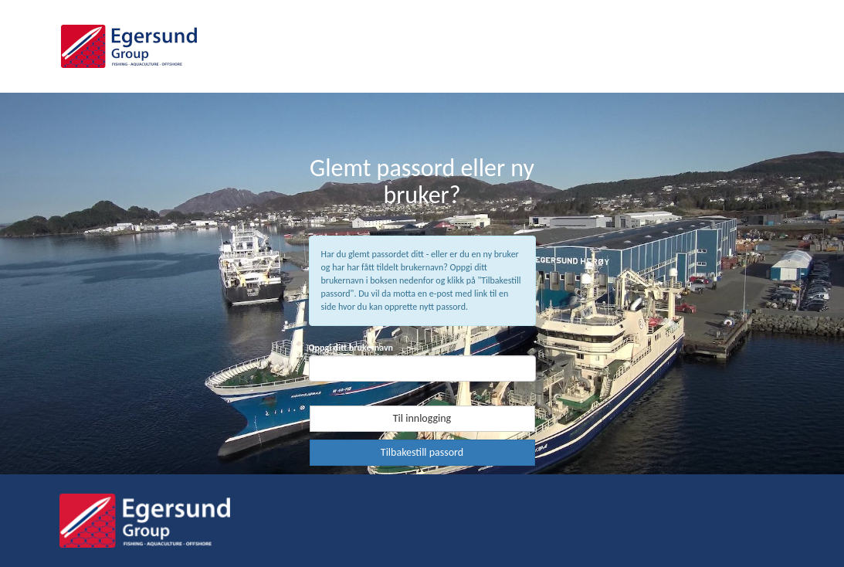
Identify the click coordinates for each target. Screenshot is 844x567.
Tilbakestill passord (422, 452)
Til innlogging (422, 418)
